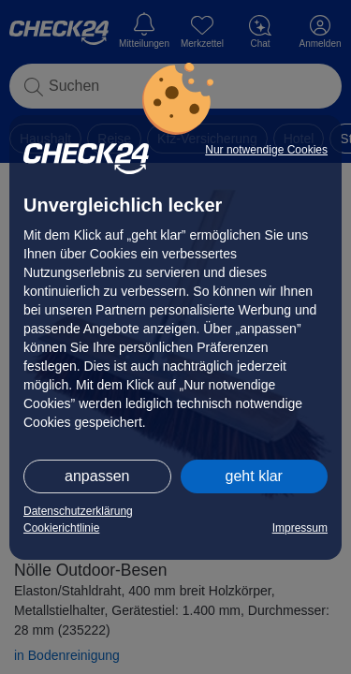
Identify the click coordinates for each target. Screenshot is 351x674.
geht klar (254, 476)
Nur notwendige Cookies (266, 149)
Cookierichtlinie (61, 528)
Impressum (300, 528)
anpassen (97, 476)
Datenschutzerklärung (78, 511)
